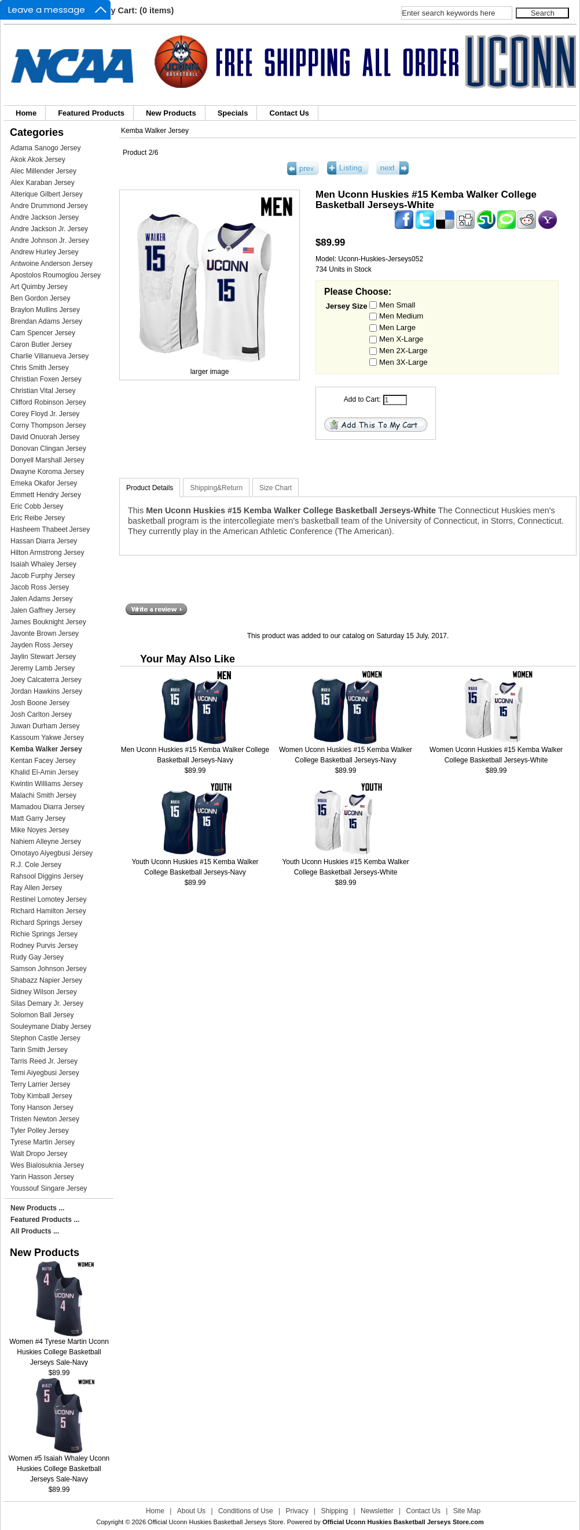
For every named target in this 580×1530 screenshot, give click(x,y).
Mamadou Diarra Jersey (47, 807)
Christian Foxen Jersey (46, 379)
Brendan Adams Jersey (46, 321)
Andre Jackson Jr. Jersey (49, 229)
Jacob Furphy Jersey (42, 576)
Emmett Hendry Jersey (45, 495)
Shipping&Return (216, 488)
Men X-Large (401, 339)
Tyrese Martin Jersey (42, 1142)
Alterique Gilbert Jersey (46, 194)
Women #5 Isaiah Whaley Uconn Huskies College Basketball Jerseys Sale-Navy (59, 1465)
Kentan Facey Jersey (43, 761)
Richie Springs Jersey (44, 934)
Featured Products (91, 113)
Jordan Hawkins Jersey (46, 691)
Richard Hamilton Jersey (48, 911)
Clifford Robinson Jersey (48, 402)
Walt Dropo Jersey (38, 1154)
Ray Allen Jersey (36, 888)
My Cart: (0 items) (139, 10)
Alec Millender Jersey (43, 171)
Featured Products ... (44, 1220)
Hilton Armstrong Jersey (47, 553)
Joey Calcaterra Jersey (46, 680)
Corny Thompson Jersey (48, 425)
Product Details (149, 488)
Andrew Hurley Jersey (44, 252)
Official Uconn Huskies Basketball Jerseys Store (216, 1521)
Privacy (296, 1511)
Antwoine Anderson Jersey (51, 264)
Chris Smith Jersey (39, 368)
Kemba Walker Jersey (155, 131)
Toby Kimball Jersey (41, 1096)
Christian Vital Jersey (43, 391)
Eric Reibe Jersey (37, 518)
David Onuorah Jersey (44, 437)
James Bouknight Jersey (48, 622)
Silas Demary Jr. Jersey (46, 1003)
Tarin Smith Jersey (39, 1050)
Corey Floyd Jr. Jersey (44, 414)
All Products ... (34, 1231)
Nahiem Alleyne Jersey (45, 842)
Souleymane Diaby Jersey (50, 1027)
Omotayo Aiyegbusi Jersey (51, 853)
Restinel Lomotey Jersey (48, 899)
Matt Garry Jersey (37, 818)
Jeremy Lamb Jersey (42, 668)
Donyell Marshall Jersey (47, 460)
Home (26, 113)
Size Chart (275, 488)
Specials (233, 113)
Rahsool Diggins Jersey (46, 876)
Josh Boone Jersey (39, 703)
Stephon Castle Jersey (45, 1038)
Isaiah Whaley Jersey (43, 564)
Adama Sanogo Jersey (45, 148)
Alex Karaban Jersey (42, 183)
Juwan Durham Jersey (44, 726)
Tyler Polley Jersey (39, 1131)
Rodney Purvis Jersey (44, 946)
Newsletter (377, 1511)
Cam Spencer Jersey (42, 333)
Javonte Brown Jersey (44, 633)
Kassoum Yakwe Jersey (47, 737)
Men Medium (401, 316)
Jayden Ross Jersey (41, 645)
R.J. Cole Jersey (35, 865)
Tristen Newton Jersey (44, 1119)
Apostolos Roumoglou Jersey (55, 275)
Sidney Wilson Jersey (43, 992)
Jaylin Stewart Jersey (43, 657)
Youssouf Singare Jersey (48, 1188)
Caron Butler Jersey (41, 344)
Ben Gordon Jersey (40, 298)
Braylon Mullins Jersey (45, 310)
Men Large (397, 327)
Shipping (334, 1511)
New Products (171, 113)
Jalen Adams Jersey (41, 599)
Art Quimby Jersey (39, 287)
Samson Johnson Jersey (48, 969)
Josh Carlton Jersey (41, 714)
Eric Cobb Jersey (36, 506)
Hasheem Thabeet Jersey (50, 529)
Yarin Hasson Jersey (42, 1177)
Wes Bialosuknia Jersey (47, 1165)
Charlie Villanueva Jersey (49, 356)
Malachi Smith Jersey (43, 795)
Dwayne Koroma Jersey (47, 472)
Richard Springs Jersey (46, 922)
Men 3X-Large (403, 361)
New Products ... (37, 1208)
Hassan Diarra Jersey (43, 541)
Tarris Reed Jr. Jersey (44, 1061)
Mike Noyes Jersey (39, 830)
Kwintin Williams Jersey (46, 784)
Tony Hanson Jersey (42, 1107)
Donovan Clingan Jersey (48, 448)
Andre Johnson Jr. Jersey (49, 240)
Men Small (397, 304)
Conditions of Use (245, 1511)
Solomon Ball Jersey (42, 1015)
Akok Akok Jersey (37, 159)
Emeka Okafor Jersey (43, 483)
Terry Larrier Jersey (40, 1084)
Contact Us (289, 113)
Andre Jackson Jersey (44, 217)
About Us (191, 1511)
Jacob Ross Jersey (39, 587)
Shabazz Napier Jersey (46, 980)
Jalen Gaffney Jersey (43, 610)
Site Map (466, 1511)
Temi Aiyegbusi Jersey (44, 1073)
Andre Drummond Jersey (48, 206)
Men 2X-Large (403, 350)
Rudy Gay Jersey (37, 957)
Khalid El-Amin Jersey (44, 772)
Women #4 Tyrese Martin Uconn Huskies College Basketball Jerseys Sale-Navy (59, 1348)
